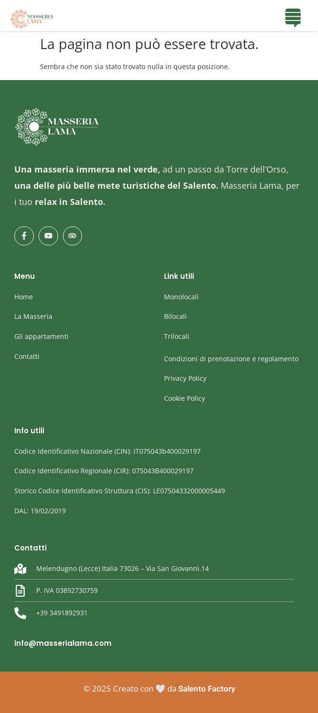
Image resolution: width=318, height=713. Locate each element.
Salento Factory (206, 688)
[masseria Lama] (32, 19)
